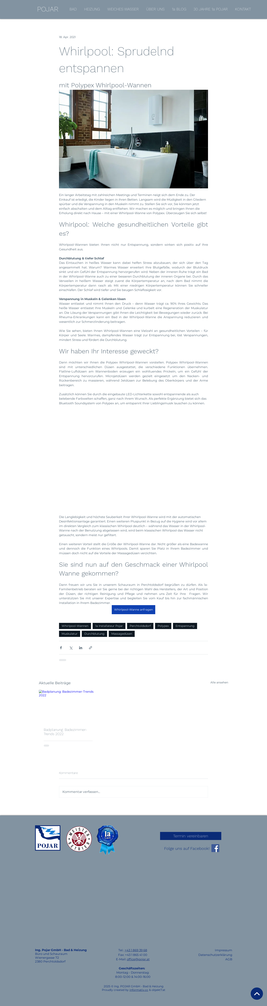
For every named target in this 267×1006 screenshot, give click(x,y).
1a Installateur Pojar (109, 626)
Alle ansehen (219, 682)
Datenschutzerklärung (215, 955)
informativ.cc (138, 990)
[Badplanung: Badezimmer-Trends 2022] (68, 706)
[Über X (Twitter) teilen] (71, 648)
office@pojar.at (138, 959)
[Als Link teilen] (90, 648)
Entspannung (185, 626)
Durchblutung (94, 634)
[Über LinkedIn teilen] (81, 648)
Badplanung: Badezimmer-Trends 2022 (65, 731)
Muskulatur (70, 634)
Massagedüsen (121, 634)
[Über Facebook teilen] (61, 648)
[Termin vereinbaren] (190, 836)
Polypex (163, 626)
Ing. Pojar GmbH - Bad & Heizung (61, 950)
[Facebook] (215, 848)
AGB (228, 959)
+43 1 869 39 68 (136, 950)
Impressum (223, 950)
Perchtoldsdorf (140, 626)
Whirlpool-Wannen (75, 626)
